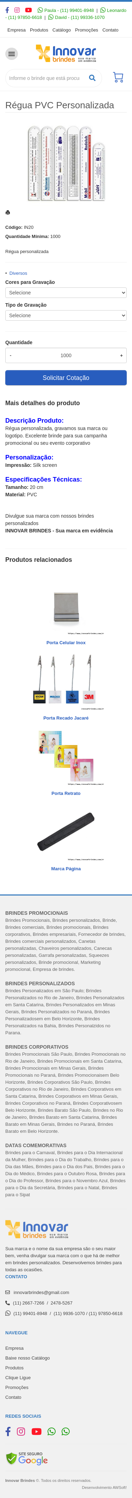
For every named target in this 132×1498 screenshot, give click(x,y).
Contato (110, 30)
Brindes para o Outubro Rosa (66, 1173)
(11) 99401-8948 (30, 1313)
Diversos (18, 273)
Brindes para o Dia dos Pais (64, 1166)
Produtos (39, 30)
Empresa (16, 30)
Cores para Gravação (30, 282)
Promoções (86, 30)
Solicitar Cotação (66, 377)
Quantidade (18, 342)
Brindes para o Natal (78, 1187)
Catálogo (61, 30)
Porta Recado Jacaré (66, 718)
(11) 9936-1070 (69, 1313)
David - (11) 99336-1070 (76, 17)
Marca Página (66, 868)
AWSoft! (120, 1487)
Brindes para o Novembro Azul (76, 1180)
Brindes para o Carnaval (30, 1152)
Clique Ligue (18, 1377)
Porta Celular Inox (66, 642)
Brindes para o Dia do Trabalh (58, 1159)
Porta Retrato (65, 793)
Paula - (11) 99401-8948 (66, 10)
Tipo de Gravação (25, 305)
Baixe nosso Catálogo (27, 1358)
